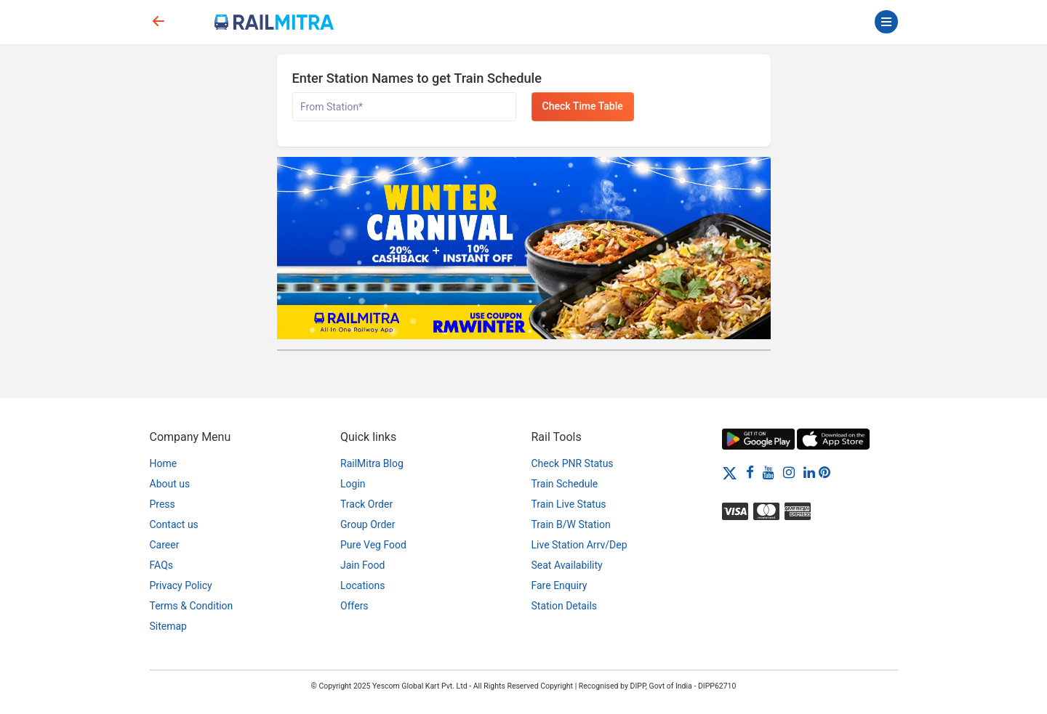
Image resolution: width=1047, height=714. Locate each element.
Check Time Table (582, 106)
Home (163, 463)
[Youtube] (768, 472)
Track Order (366, 504)
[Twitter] (729, 472)
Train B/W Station (571, 524)
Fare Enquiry (559, 585)
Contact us (174, 524)
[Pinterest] (824, 472)
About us (170, 484)
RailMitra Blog (372, 463)
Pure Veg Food (373, 545)
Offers (354, 606)
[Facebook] (750, 472)
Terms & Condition (191, 606)
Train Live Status (568, 504)
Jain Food (362, 565)
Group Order (368, 524)
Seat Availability (567, 565)
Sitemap (168, 626)
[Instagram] (789, 472)
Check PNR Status (572, 463)
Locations (362, 585)
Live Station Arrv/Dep (579, 545)
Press (162, 504)
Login (353, 484)
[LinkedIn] (809, 472)
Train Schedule (564, 484)
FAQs (162, 565)
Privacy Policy (181, 585)
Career (165, 545)
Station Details (564, 606)
